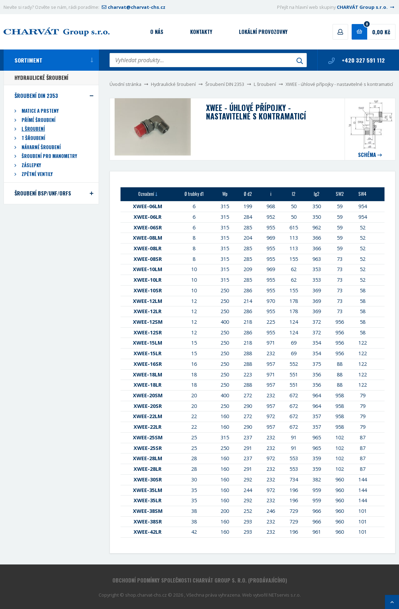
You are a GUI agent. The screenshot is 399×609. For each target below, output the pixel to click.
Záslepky (31, 165)
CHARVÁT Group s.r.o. (366, 7)
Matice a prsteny (40, 110)
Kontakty (201, 31)
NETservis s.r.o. (285, 595)
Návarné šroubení (41, 147)
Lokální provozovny (263, 31)
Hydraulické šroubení (173, 84)
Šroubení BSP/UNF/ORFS (42, 193)
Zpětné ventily (37, 174)
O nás (156, 31)
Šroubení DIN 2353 (224, 84)
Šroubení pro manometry (49, 156)
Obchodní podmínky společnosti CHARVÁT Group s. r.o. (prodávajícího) (199, 580)
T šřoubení (33, 138)
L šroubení (265, 84)
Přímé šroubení (38, 120)
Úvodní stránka (125, 84)
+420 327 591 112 (356, 60)
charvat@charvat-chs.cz (132, 7)
